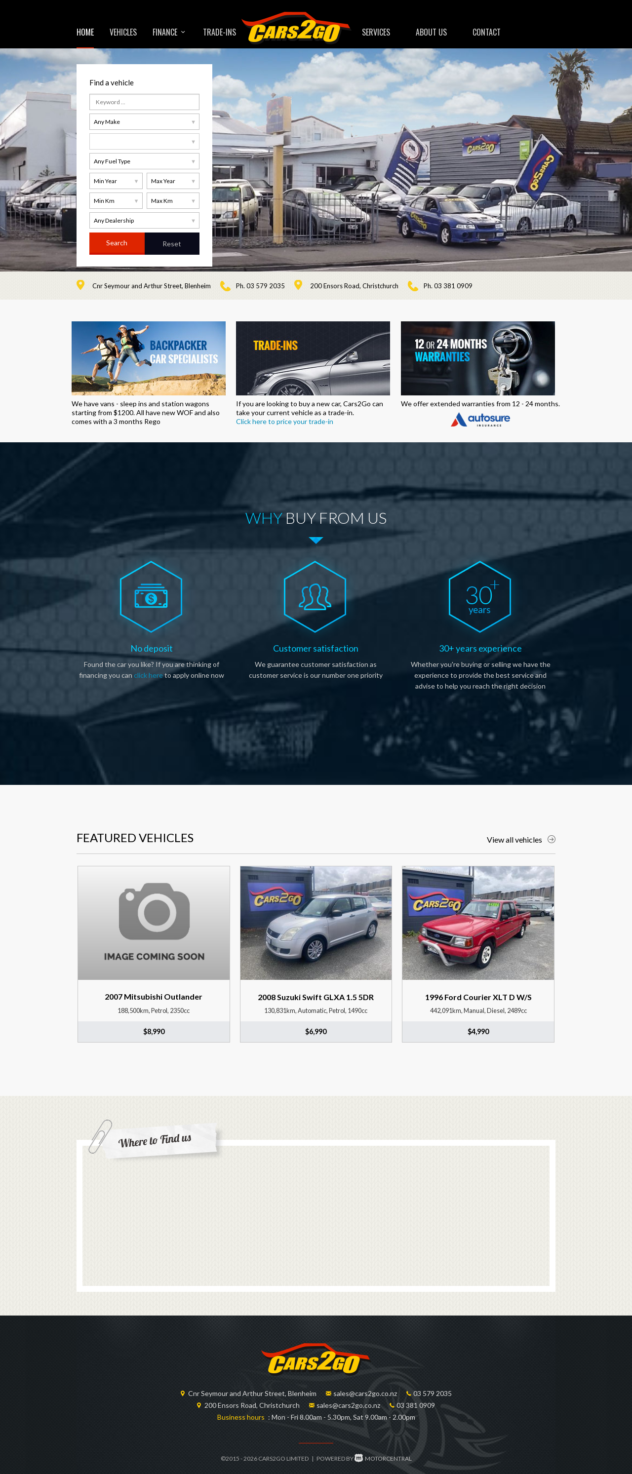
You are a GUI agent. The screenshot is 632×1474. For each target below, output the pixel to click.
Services (376, 32)
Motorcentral (383, 1458)
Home (85, 32)
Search (116, 242)
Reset (171, 243)
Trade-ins (219, 32)
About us (431, 32)
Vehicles (123, 32)
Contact (487, 32)
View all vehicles (521, 839)
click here (148, 675)
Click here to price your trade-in (284, 421)
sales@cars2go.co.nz (365, 1393)
